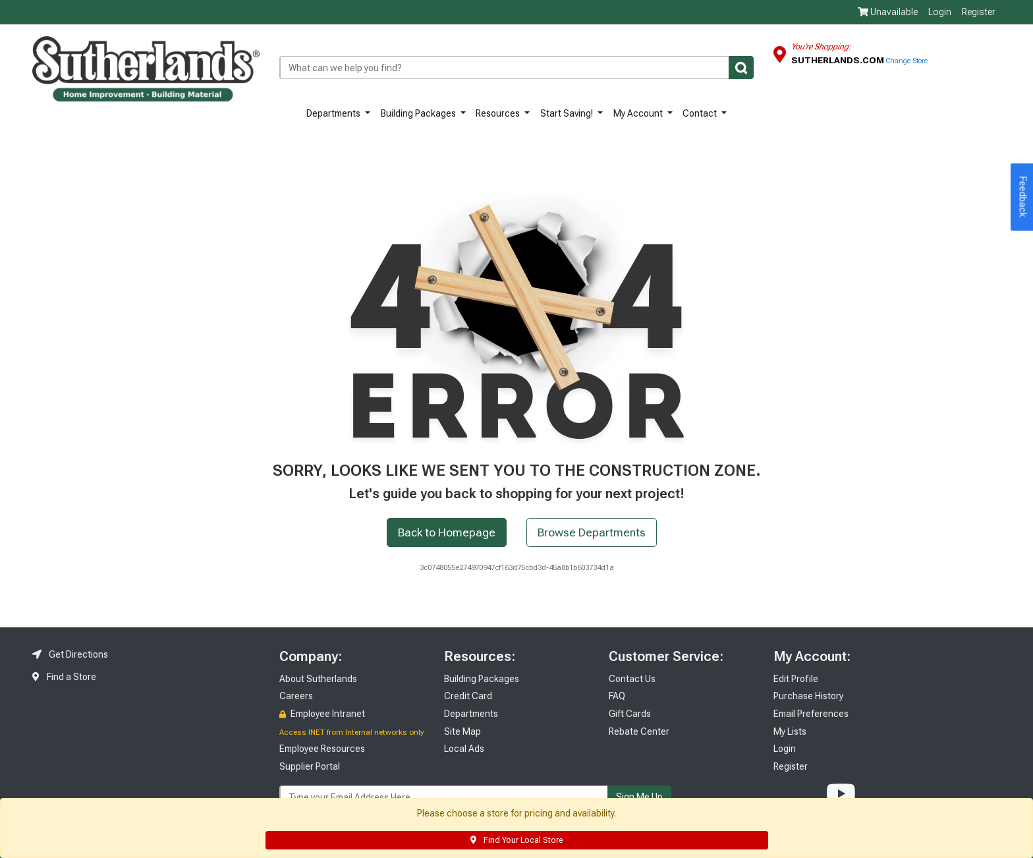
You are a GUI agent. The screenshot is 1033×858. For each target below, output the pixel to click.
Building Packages (419, 113)
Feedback (1023, 197)
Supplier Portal (309, 766)
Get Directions (70, 654)
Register (978, 12)
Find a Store (64, 677)
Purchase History (808, 696)
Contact (701, 113)
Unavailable (888, 12)
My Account (639, 113)
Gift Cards (630, 713)
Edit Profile (795, 678)
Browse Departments (592, 532)
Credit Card (468, 696)
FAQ (617, 696)
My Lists (789, 731)
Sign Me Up (639, 796)
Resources (499, 113)
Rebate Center (639, 731)
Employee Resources (322, 748)
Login (939, 12)
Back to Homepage (446, 532)
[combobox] (516, 67)
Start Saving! (567, 113)
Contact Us (632, 678)
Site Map (462, 731)
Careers (296, 696)
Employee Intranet (322, 713)
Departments (334, 113)
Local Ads (464, 748)
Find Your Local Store (516, 840)
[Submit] (741, 67)
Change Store (907, 61)
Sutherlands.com (838, 60)
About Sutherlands (318, 678)
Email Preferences (811, 713)
